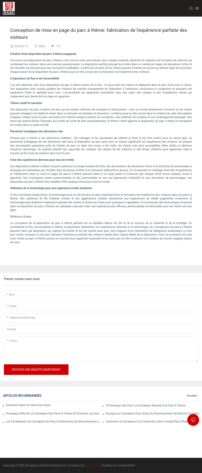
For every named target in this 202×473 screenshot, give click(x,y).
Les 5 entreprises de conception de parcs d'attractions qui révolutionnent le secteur (52, 421)
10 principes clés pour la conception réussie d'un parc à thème (145, 405)
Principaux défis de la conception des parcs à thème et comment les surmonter (52, 413)
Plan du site (93, 465)
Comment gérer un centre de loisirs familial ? (28, 405)
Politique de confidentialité (118, 465)
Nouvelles (192, 395)
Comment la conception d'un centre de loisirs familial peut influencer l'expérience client (152, 421)
